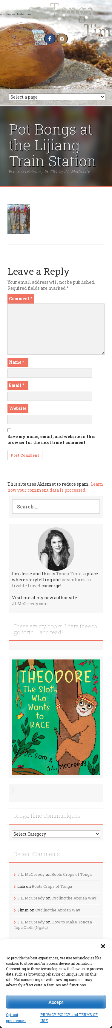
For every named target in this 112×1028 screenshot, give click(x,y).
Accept (56, 1002)
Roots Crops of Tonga (71, 874)
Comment (20, 298)
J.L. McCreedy (77, 171)
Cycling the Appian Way (73, 898)
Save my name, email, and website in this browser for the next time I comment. (51, 439)
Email (16, 385)
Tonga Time (69, 573)
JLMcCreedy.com (30, 603)
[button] (103, 946)
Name (16, 362)
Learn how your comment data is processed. (55, 487)
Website (17, 408)
